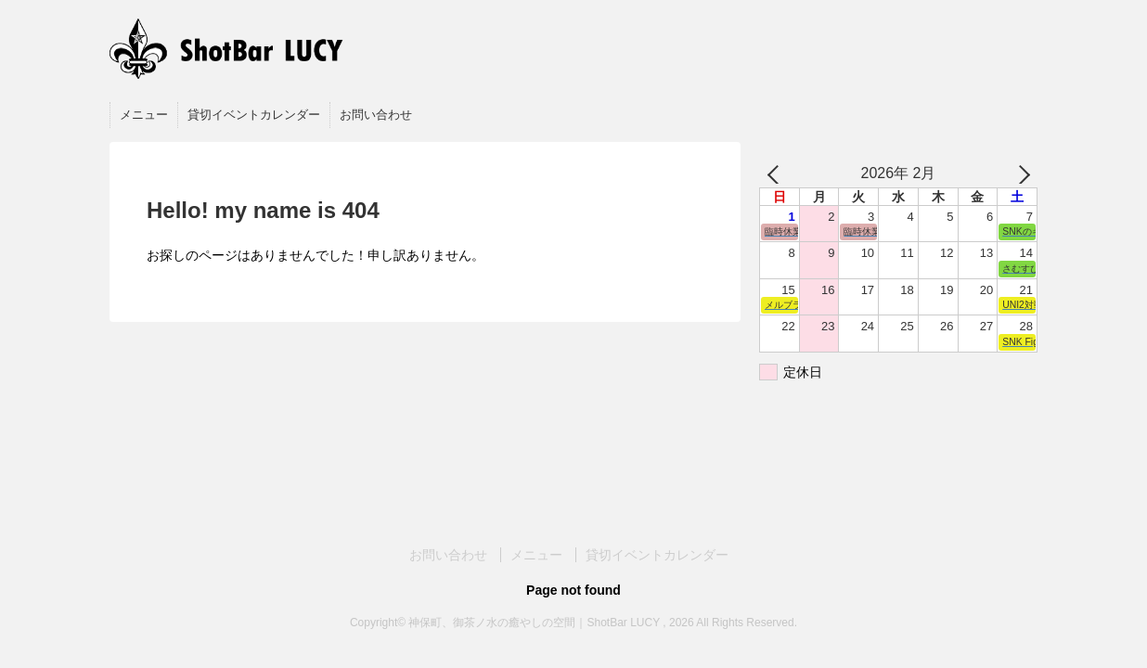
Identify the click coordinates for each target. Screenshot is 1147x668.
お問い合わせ (376, 115)
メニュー (144, 115)
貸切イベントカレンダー (253, 115)
